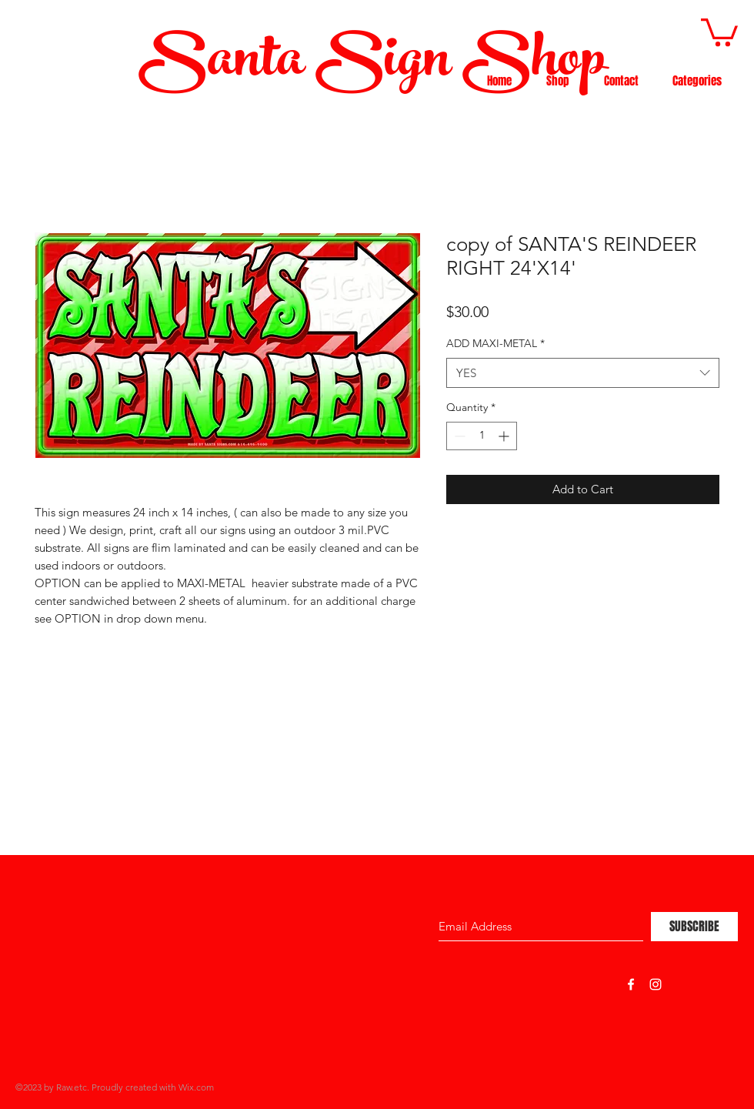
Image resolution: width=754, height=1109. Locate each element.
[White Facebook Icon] (631, 984)
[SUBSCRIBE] (694, 926)
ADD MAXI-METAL (495, 343)
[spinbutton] (481, 436)
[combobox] (582, 373)
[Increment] (505, 436)
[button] (719, 30)
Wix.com (196, 1087)
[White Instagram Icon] (655, 984)
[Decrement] (458, 436)
